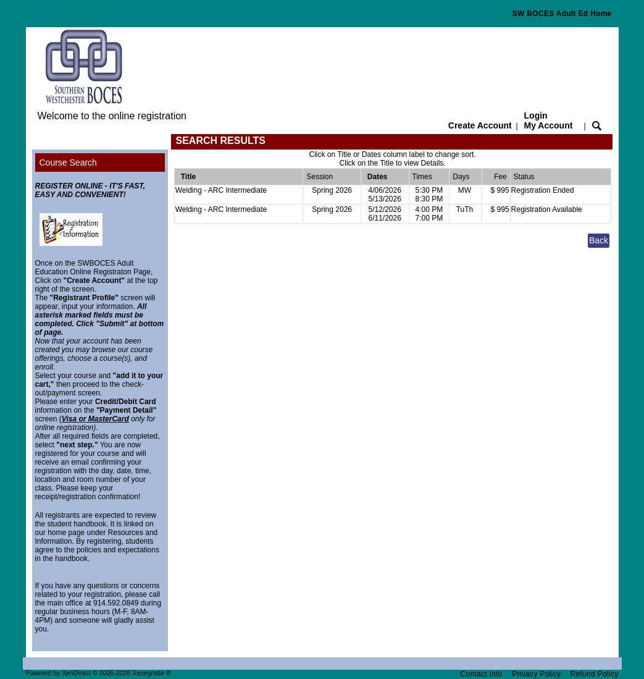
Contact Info (482, 674)
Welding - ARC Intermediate (221, 190)
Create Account (480, 125)
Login (548, 120)
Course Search (68, 162)
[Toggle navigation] (44, 142)
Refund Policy (595, 674)
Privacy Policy (536, 674)
